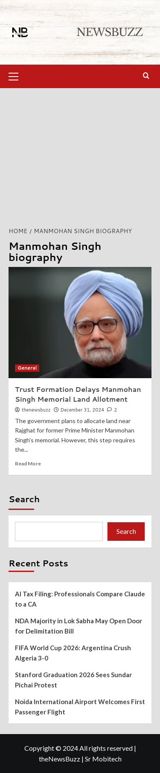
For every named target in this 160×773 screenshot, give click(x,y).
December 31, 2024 (83, 409)
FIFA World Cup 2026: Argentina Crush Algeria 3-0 (73, 653)
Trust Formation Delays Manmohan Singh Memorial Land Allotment (78, 393)
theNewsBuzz (59, 759)
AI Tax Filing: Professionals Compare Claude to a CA (80, 599)
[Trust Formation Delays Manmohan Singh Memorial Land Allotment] (80, 322)
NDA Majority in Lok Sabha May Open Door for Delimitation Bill (78, 626)
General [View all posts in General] (27, 367)
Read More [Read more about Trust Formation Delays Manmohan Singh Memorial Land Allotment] (28, 463)
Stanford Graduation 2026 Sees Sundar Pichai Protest (73, 680)
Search (24, 499)
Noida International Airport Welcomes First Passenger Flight (80, 707)
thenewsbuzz (36, 409)
